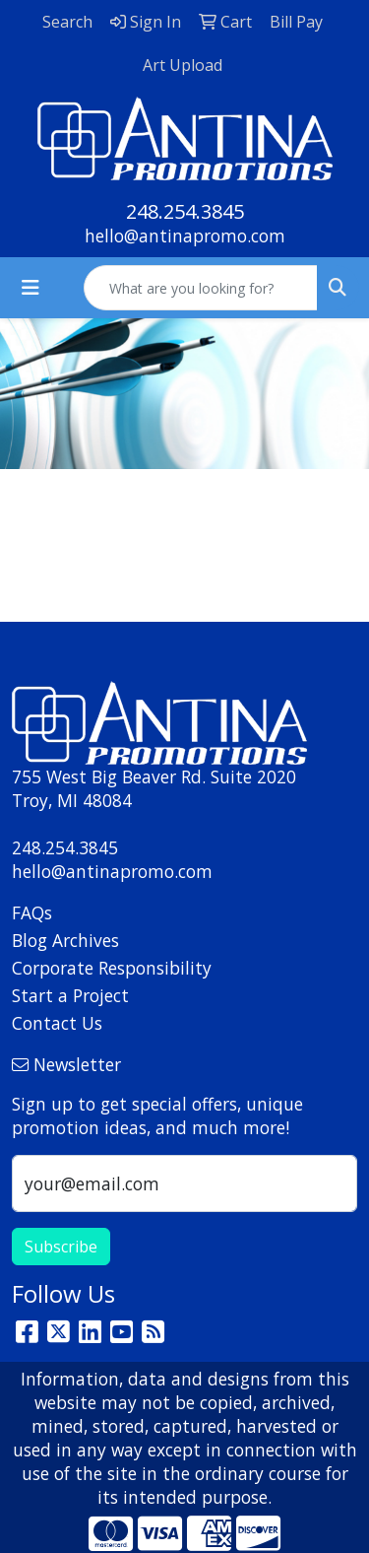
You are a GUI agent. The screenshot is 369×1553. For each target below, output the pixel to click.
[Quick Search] (201, 287)
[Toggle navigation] (30, 288)
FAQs (32, 912)
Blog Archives (65, 940)
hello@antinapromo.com (185, 235)
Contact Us (57, 1023)
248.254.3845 (185, 211)
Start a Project (70, 995)
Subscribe (61, 1246)
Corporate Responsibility (112, 967)
